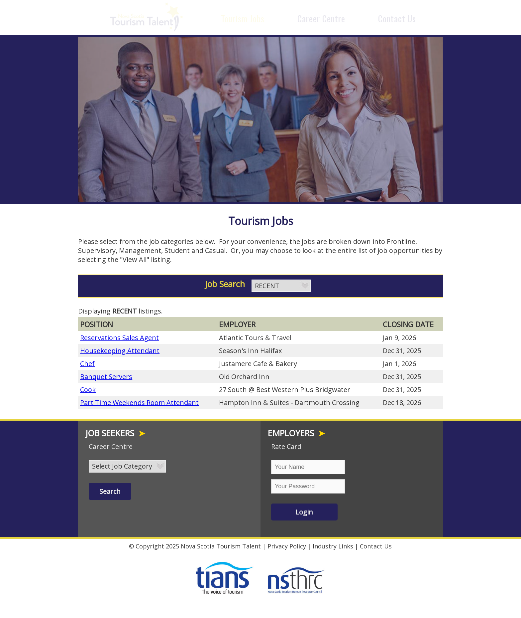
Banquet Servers (106, 374)
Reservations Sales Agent (119, 335)
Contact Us (397, 18)
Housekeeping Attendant (119, 348)
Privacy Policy (286, 544)
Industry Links (333, 544)
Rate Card (286, 444)
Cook (88, 387)
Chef (87, 361)
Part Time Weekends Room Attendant (139, 400)
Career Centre (321, 18)
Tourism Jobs (242, 18)
